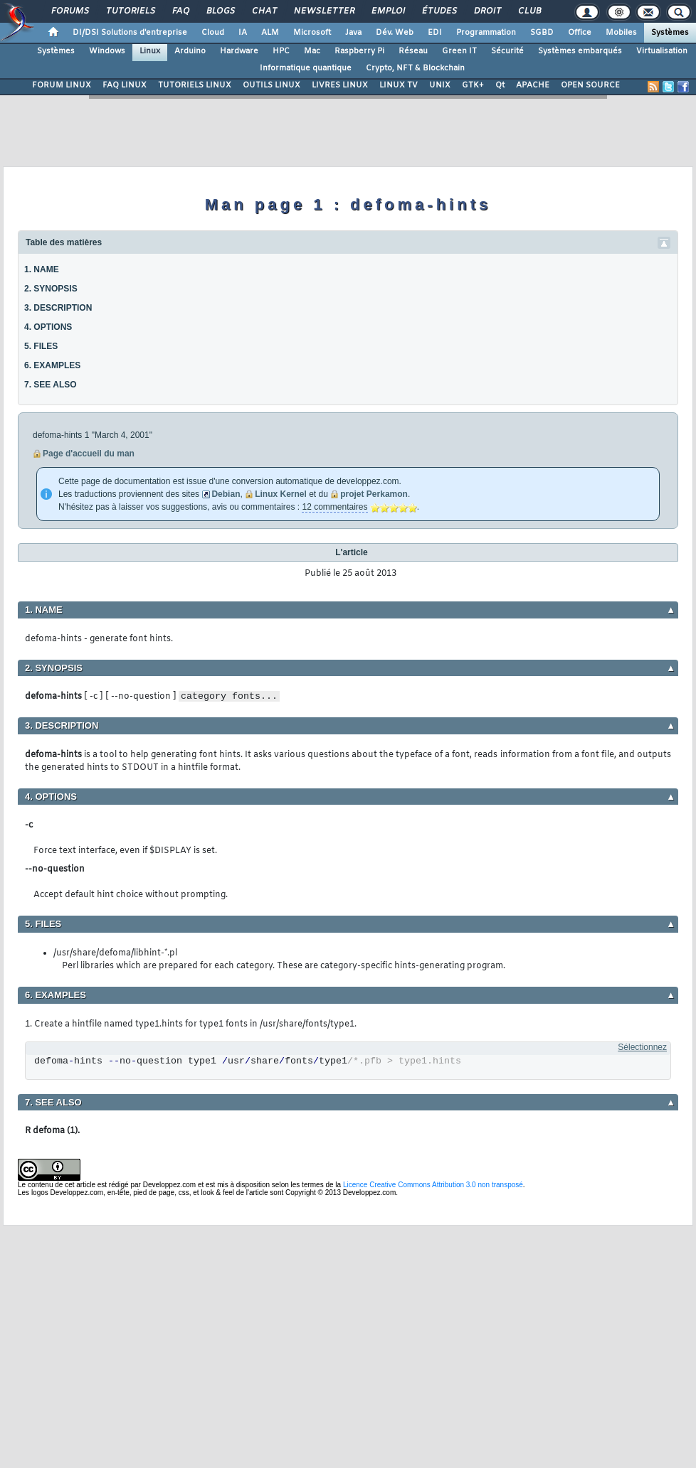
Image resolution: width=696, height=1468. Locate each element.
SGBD (542, 33)
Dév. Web (394, 33)
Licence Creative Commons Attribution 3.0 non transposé (433, 1185)
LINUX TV (398, 85)
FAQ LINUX (124, 85)
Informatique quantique (306, 68)
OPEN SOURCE (590, 85)
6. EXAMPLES (52, 365)
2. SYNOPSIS (51, 289)
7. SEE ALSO (50, 385)
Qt (500, 85)
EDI (435, 33)
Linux (149, 51)
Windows (107, 51)
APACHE (532, 85)
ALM (270, 33)
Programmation (486, 33)
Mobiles (621, 33)
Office (579, 33)
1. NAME (41, 269)
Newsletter (323, 11)
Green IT (459, 51)
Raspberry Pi (359, 51)
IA (242, 33)
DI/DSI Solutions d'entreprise (130, 33)
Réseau (413, 51)
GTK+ (473, 85)
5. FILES (41, 346)
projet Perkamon (374, 494)
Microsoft (312, 33)
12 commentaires (334, 507)
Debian (225, 494)
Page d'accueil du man (89, 454)
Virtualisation (661, 51)
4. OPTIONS (48, 327)
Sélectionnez (642, 1047)
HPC (281, 51)
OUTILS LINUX (271, 85)
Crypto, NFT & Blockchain (415, 68)
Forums (69, 11)
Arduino (190, 51)
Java (353, 33)
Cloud (212, 33)
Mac (312, 51)
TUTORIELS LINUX (194, 85)
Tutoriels (130, 11)
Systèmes (670, 33)
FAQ (180, 11)
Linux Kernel (281, 494)
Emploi (387, 11)
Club (529, 11)
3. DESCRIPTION (58, 308)
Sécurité (507, 51)
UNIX (439, 85)
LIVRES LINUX (340, 85)
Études (439, 11)
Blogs (220, 11)
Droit (487, 11)
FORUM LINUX (61, 85)
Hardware (239, 51)
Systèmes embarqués (580, 51)
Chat (264, 11)
